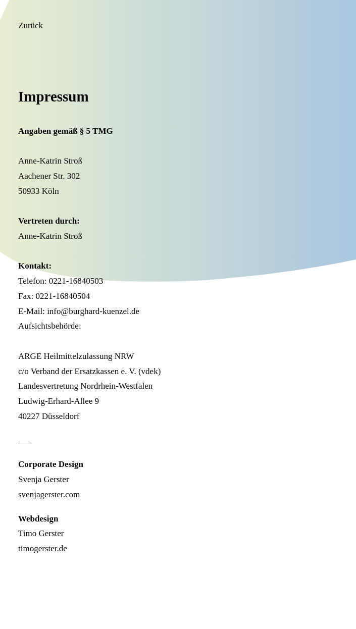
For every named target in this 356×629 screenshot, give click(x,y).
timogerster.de (42, 548)
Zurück (30, 25)
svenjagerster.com (49, 494)
